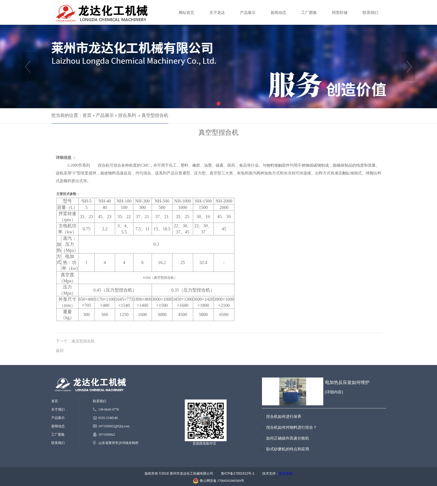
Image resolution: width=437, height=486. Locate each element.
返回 (60, 350)
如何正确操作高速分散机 (287, 438)
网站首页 (186, 13)
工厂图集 (309, 13)
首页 (86, 115)
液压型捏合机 (83, 341)
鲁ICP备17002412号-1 (237, 473)
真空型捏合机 (155, 115)
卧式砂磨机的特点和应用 (287, 449)
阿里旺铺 (340, 13)
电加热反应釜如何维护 (347, 382)
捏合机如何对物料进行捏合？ (291, 427)
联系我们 (370, 13)
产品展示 (248, 13)
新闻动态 (278, 13)
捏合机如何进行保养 (283, 417)
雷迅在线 (285, 473)
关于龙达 (217, 13)
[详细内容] (334, 392)
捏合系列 (127, 115)
